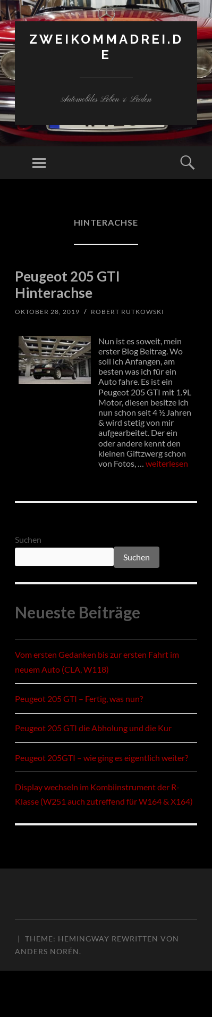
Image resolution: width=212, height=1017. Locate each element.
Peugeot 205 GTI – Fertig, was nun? (79, 698)
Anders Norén (47, 951)
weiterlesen (167, 463)
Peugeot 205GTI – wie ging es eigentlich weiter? (101, 758)
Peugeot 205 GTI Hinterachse (67, 284)
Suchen (28, 539)
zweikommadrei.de (106, 46)
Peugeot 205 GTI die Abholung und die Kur (93, 728)
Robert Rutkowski (127, 312)
